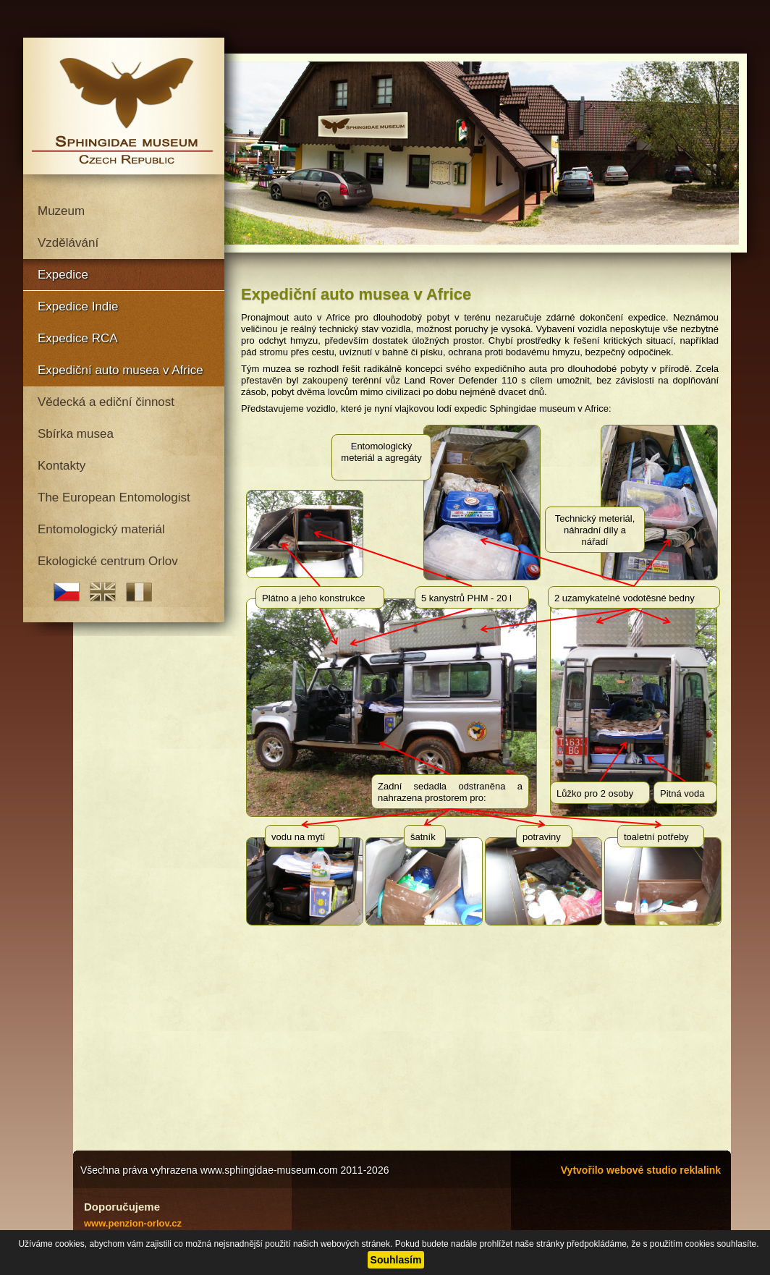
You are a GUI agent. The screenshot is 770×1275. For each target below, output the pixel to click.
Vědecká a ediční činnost (106, 402)
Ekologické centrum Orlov (108, 561)
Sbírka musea (76, 434)
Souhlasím (396, 1260)
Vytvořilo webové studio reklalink (641, 1170)
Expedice (63, 274)
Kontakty (61, 466)
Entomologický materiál (101, 529)
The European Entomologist (114, 497)
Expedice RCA (78, 338)
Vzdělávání (68, 243)
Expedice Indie (78, 306)
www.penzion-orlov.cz (133, 1223)
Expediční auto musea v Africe (120, 370)
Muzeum (61, 211)
